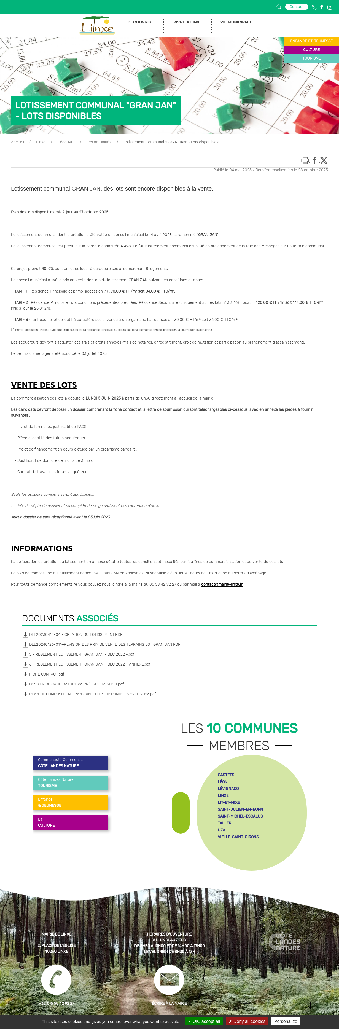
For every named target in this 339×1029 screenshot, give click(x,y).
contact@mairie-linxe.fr (222, 584)
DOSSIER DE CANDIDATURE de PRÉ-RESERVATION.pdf (73, 684)
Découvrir (66, 142)
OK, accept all (204, 1021)
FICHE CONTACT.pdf (43, 674)
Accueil (17, 142)
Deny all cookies (247, 1021)
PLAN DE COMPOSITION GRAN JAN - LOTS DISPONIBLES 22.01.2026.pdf (89, 694)
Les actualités (99, 142)
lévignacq (228, 788)
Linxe (40, 142)
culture (311, 50)
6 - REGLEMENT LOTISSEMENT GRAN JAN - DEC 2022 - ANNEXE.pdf (86, 664)
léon (222, 781)
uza (221, 830)
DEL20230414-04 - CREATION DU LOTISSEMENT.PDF (72, 634)
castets (226, 775)
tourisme (311, 58)
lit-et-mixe (229, 802)
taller (224, 823)
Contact (297, 7)
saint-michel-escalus (240, 816)
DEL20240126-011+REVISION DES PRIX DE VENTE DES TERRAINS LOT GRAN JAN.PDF (101, 644)
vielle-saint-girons (238, 837)
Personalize (285, 1021)
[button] (279, 7)
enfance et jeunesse (311, 41)
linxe (223, 795)
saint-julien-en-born (240, 809)
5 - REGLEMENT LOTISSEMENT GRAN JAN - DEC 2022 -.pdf (78, 654)
